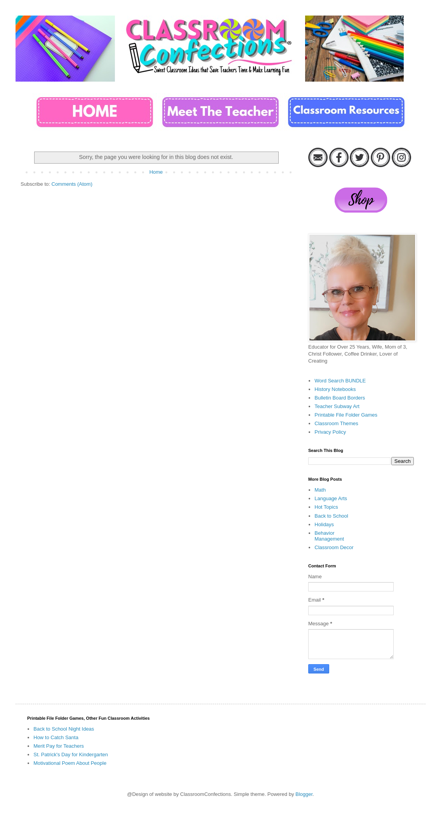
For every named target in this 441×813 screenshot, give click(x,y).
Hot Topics (326, 507)
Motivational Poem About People (69, 763)
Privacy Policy (330, 432)
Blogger (304, 794)
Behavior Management (329, 536)
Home (156, 172)
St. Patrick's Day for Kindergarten (70, 754)
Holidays (324, 524)
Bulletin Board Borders (339, 398)
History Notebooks (335, 389)
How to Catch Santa (55, 737)
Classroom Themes (336, 423)
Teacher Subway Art (336, 406)
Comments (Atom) (72, 184)
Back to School (331, 516)
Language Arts (330, 498)
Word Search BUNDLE (340, 381)
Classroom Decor (333, 547)
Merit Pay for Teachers (58, 746)
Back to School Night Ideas (63, 729)
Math (320, 490)
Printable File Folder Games (345, 415)
